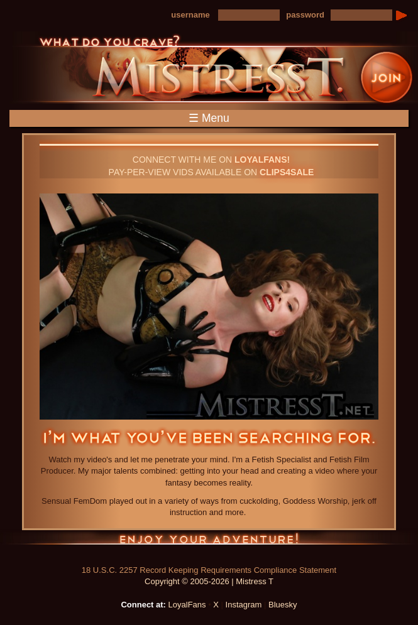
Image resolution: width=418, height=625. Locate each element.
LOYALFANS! (262, 160)
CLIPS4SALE (287, 172)
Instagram (244, 604)
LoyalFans (187, 604)
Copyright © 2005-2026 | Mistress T (209, 581)
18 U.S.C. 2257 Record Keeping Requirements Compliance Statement (209, 570)
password (305, 14)
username (190, 14)
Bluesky (282, 604)
